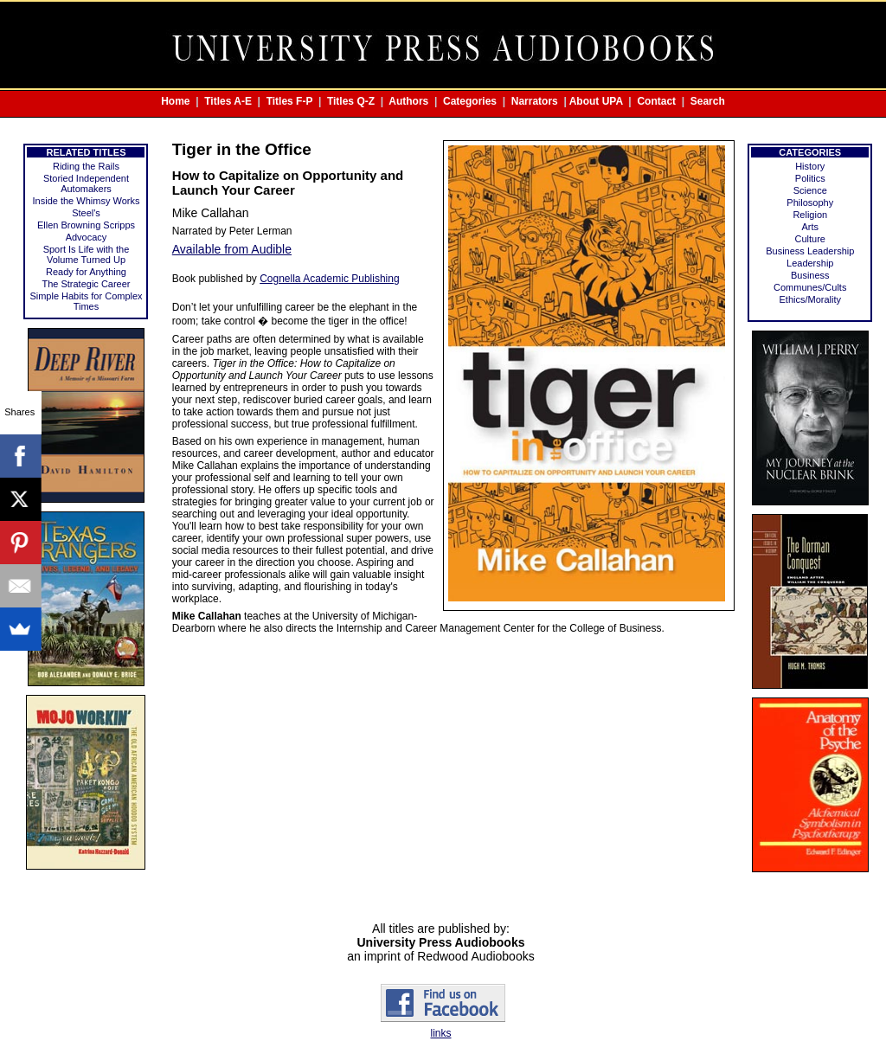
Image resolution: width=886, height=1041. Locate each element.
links (440, 1033)
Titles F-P (289, 101)
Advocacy (86, 237)
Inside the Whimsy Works (86, 201)
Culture (810, 239)
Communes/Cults (810, 287)
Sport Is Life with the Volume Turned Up (86, 254)
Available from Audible (232, 249)
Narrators (534, 101)
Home (175, 101)
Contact (656, 101)
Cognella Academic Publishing (329, 279)
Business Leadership (810, 251)
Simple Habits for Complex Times (85, 301)
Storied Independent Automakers (86, 183)
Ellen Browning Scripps (86, 225)
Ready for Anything (86, 272)
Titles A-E (228, 101)
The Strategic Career (86, 284)
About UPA (596, 101)
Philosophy (809, 202)
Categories (470, 101)
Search (707, 101)
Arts (810, 227)
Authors (408, 101)
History (810, 166)
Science (810, 190)
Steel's (86, 213)
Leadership (809, 263)
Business (810, 275)
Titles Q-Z (351, 101)
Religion (810, 214)
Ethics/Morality (810, 299)
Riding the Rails (86, 166)
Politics (810, 178)
